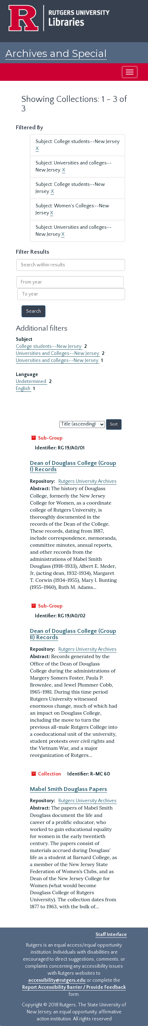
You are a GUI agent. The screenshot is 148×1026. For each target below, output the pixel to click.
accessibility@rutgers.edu (57, 980)
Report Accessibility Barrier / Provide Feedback (74, 987)
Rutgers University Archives (87, 481)
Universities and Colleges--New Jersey (58, 353)
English (23, 388)
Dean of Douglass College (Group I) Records (73, 466)
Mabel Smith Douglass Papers (68, 789)
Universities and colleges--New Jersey (57, 360)
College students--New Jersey (49, 346)
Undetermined (31, 381)
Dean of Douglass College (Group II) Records (73, 634)
